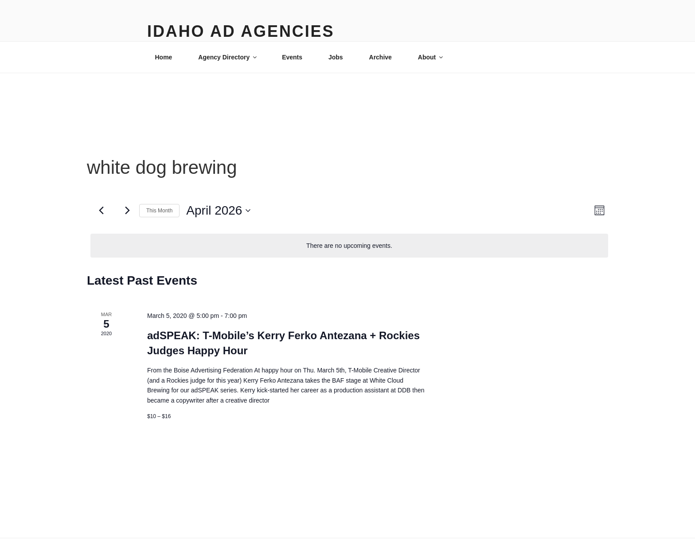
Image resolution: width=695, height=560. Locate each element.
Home (163, 57)
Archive (380, 57)
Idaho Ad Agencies (240, 31)
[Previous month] (101, 210)
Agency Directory (228, 57)
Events (292, 57)
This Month (159, 211)
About (431, 57)
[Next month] (127, 210)
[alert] (349, 246)
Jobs (335, 57)
